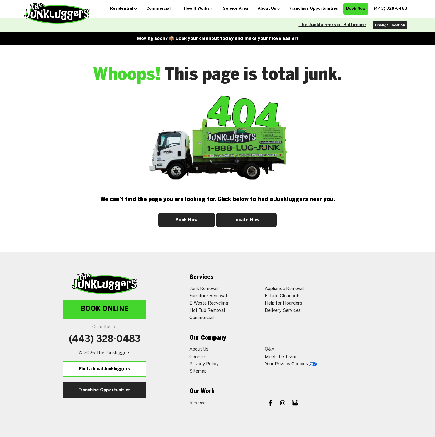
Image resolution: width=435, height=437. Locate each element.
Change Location (390, 25)
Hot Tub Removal (207, 310)
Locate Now (246, 220)
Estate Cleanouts (283, 296)
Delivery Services (283, 310)
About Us (198, 349)
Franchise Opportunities (104, 390)
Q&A (269, 349)
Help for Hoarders (283, 303)
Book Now (187, 220)
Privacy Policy (204, 364)
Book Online (104, 309)
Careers (197, 357)
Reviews (197, 403)
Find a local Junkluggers (104, 369)
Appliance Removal (284, 289)
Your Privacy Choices (291, 364)
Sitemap (198, 371)
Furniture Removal (208, 296)
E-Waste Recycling (209, 303)
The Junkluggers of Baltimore (332, 25)
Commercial (201, 318)
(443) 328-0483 (104, 339)
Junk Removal (203, 289)
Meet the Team (280, 357)
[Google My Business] (295, 403)
